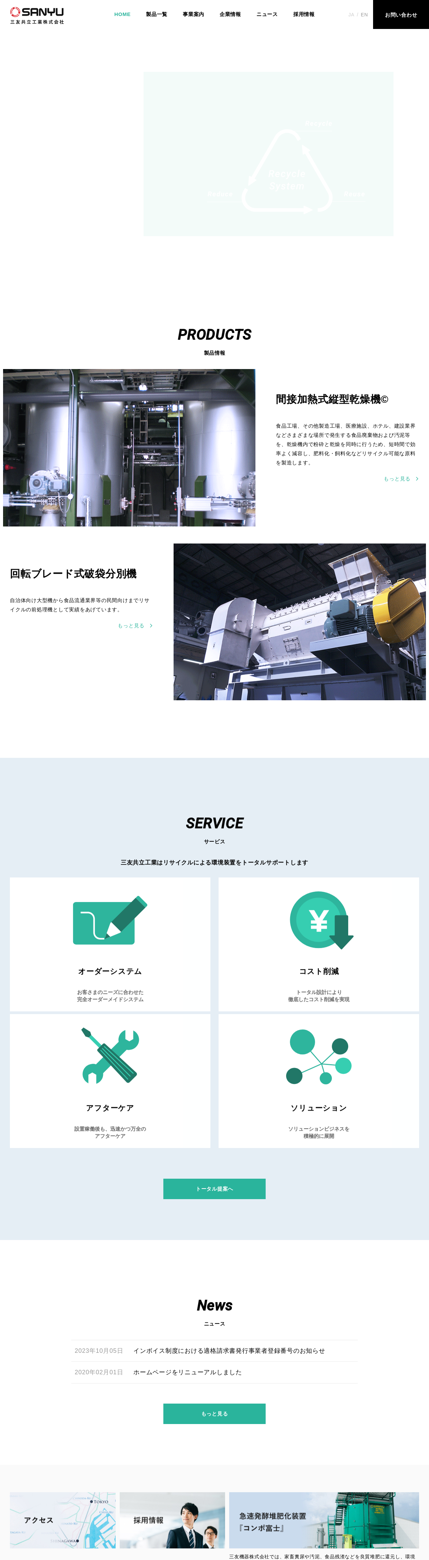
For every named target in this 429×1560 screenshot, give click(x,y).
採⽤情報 (201, 1518)
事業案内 (193, 14)
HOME (122, 14)
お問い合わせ (243, 1518)
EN (364, 14)
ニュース (267, 14)
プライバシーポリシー (301, 1518)
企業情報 (230, 14)
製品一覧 (156, 14)
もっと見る (214, 1312)
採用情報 (304, 14)
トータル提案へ (214, 1071)
